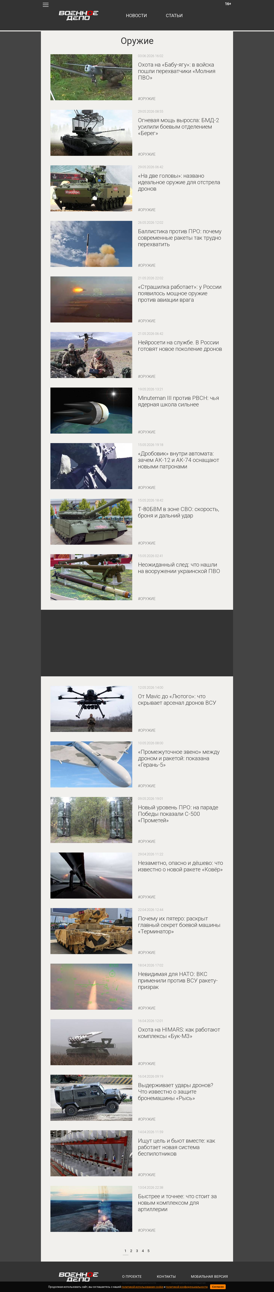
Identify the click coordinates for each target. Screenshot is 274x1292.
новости (136, 15)
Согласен (218, 1286)
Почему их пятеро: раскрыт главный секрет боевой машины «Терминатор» (179, 925)
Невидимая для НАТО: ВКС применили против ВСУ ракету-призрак (178, 980)
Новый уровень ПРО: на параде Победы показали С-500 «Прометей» (178, 814)
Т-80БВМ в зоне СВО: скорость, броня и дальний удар (178, 512)
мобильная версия (209, 1276)
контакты (166, 1276)
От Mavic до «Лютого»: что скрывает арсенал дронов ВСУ (177, 699)
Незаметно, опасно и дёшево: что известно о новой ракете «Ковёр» (180, 866)
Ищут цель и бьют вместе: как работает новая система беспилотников (176, 1147)
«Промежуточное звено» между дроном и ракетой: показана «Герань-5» (179, 758)
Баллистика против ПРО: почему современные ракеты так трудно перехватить (179, 238)
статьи (174, 15)
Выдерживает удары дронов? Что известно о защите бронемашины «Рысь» (175, 1091)
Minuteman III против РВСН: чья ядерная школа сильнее (178, 401)
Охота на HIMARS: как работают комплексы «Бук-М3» (179, 1032)
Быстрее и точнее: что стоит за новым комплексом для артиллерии (177, 1202)
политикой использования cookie (142, 1286)
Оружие (147, 99)
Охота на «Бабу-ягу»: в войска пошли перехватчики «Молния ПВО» (176, 71)
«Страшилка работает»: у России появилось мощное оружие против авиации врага (179, 293)
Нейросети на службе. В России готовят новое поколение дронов (180, 345)
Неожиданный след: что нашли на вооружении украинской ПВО (179, 567)
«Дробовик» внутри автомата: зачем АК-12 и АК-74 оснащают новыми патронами (178, 460)
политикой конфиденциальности (187, 1286)
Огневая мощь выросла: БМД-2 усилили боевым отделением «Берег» (178, 126)
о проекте (132, 1276)
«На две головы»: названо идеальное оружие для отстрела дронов (179, 182)
